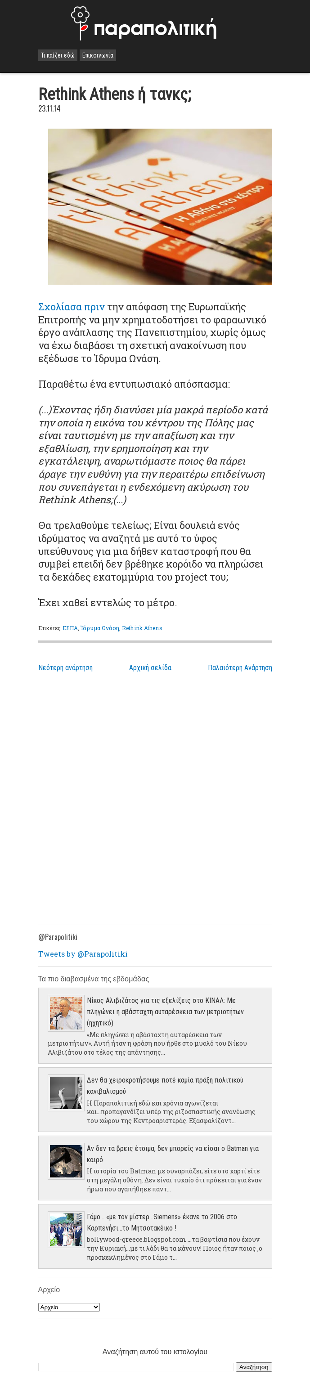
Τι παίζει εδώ (58, 55)
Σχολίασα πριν (71, 306)
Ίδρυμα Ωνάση (100, 627)
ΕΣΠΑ (70, 627)
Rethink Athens (142, 627)
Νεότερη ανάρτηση (65, 667)
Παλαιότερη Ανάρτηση (240, 667)
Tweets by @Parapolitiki (83, 953)
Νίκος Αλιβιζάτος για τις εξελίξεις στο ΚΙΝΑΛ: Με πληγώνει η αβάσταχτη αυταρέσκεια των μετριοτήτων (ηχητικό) (165, 1011)
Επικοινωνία (97, 55)
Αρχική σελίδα (150, 667)
